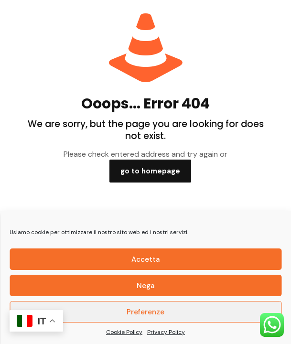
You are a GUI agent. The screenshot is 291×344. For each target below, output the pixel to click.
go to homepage (150, 171)
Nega (145, 285)
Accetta (145, 259)
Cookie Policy (124, 332)
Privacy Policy (166, 332)
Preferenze (145, 312)
